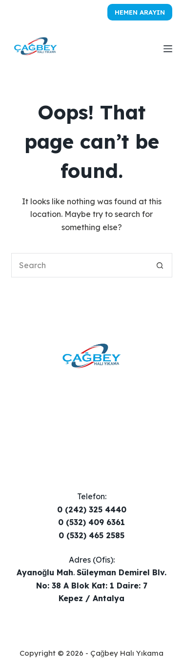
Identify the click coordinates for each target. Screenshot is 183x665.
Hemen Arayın (140, 12)
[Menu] (167, 48)
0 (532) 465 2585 (91, 535)
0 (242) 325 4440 (91, 509)
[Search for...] (79, 265)
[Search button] (160, 265)
